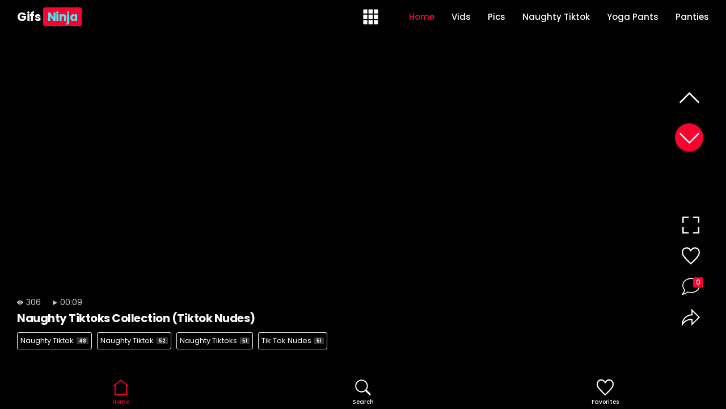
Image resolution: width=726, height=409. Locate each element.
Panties (692, 17)
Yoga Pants (633, 17)
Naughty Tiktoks (215, 340)
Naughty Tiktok (556, 17)
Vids (461, 17)
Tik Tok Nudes (292, 340)
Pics (496, 17)
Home (421, 17)
